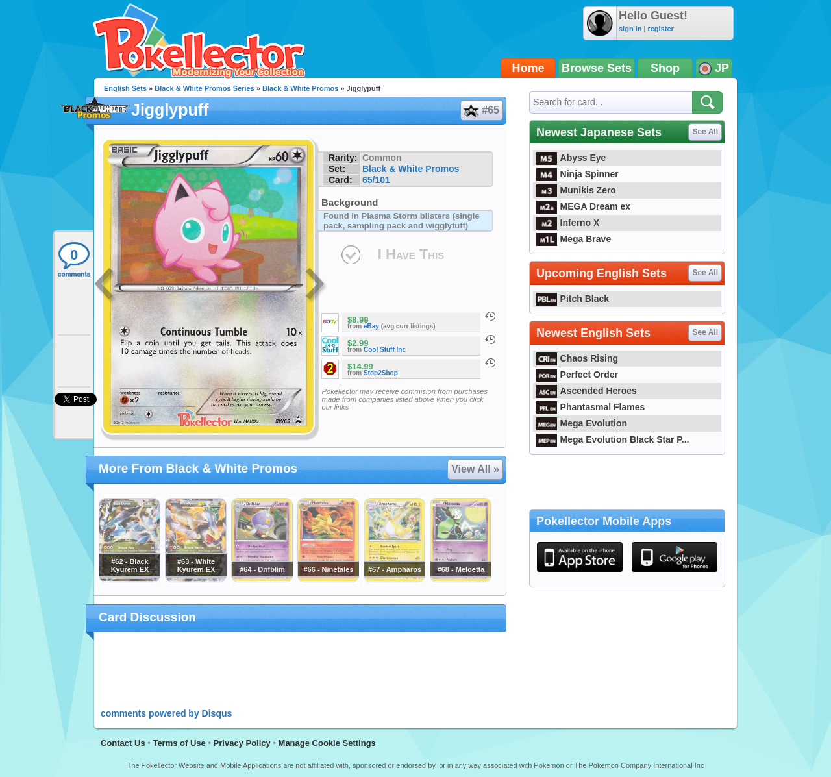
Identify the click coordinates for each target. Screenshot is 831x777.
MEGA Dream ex (583, 206)
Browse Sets (597, 68)
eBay (371, 326)
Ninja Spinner (577, 174)
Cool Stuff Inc (385, 349)
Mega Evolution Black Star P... (612, 439)
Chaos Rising (577, 358)
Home (528, 68)
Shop (665, 68)
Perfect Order (577, 374)
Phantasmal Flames (590, 407)
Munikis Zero (576, 190)
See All (705, 131)
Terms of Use (179, 743)
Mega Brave (573, 239)
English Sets (125, 88)
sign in (630, 28)
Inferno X (567, 222)
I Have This (411, 254)
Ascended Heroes (586, 391)
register (660, 28)
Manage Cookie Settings (327, 743)
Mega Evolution (581, 423)
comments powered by (166, 713)
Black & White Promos (300, 88)
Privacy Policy (242, 743)
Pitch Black (572, 298)
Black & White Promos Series (204, 88)
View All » (475, 469)
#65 (481, 110)
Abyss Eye (571, 158)
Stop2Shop (381, 372)
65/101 (376, 180)
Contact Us (123, 743)
